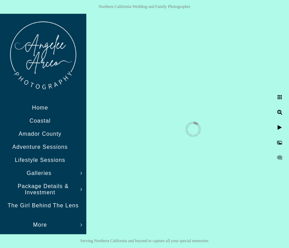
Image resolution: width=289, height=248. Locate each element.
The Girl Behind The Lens (43, 205)
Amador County (40, 134)
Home (40, 108)
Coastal (39, 121)
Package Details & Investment (43, 189)
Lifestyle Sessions (40, 160)
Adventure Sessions (40, 147)
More (40, 225)
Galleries (40, 173)
